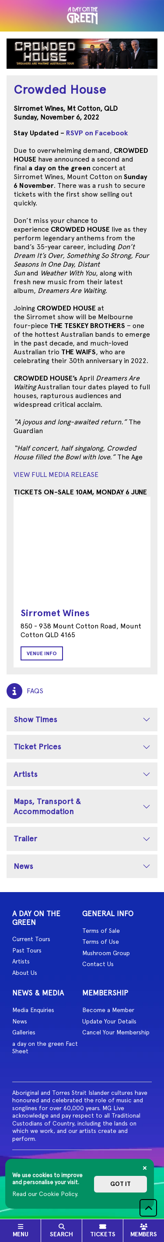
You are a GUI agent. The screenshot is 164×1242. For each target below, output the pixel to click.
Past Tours (27, 950)
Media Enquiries (33, 1009)
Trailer (25, 838)
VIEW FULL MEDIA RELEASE (56, 474)
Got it (120, 1184)
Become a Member (108, 1009)
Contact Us (98, 963)
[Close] (145, 1168)
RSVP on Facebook (97, 133)
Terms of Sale (101, 930)
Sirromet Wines (55, 613)
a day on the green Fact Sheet (45, 1047)
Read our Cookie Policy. (45, 1193)
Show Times (35, 719)
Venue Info (42, 653)
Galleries (23, 1032)
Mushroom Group (106, 952)
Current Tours (31, 938)
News (23, 866)
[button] (148, 1208)
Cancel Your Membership (116, 1032)
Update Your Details (109, 1021)
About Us (24, 972)
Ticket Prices (37, 746)
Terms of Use (100, 941)
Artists (26, 774)
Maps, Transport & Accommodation (47, 806)
